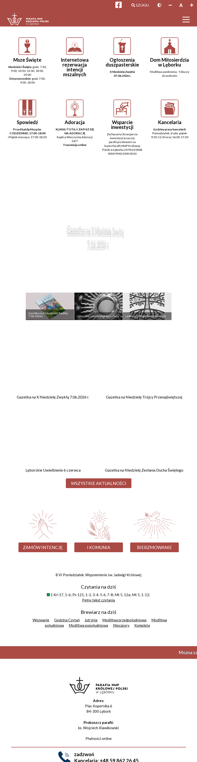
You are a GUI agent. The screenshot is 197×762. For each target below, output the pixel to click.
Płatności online (99, 738)
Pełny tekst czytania (98, 600)
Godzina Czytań (67, 620)
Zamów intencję (43, 547)
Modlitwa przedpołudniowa (124, 620)
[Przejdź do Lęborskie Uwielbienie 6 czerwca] (53, 440)
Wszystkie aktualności (98, 483)
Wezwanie (41, 620)
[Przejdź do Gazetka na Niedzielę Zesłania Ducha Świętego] (144, 440)
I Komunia (98, 547)
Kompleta (142, 625)
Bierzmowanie (154, 547)
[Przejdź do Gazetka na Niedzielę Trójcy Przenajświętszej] (144, 367)
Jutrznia (91, 620)
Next (182, 247)
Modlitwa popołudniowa (88, 625)
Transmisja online (74, 145)
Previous (15, 247)
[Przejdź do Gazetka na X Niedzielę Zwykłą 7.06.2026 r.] (53, 367)
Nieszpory (121, 625)
